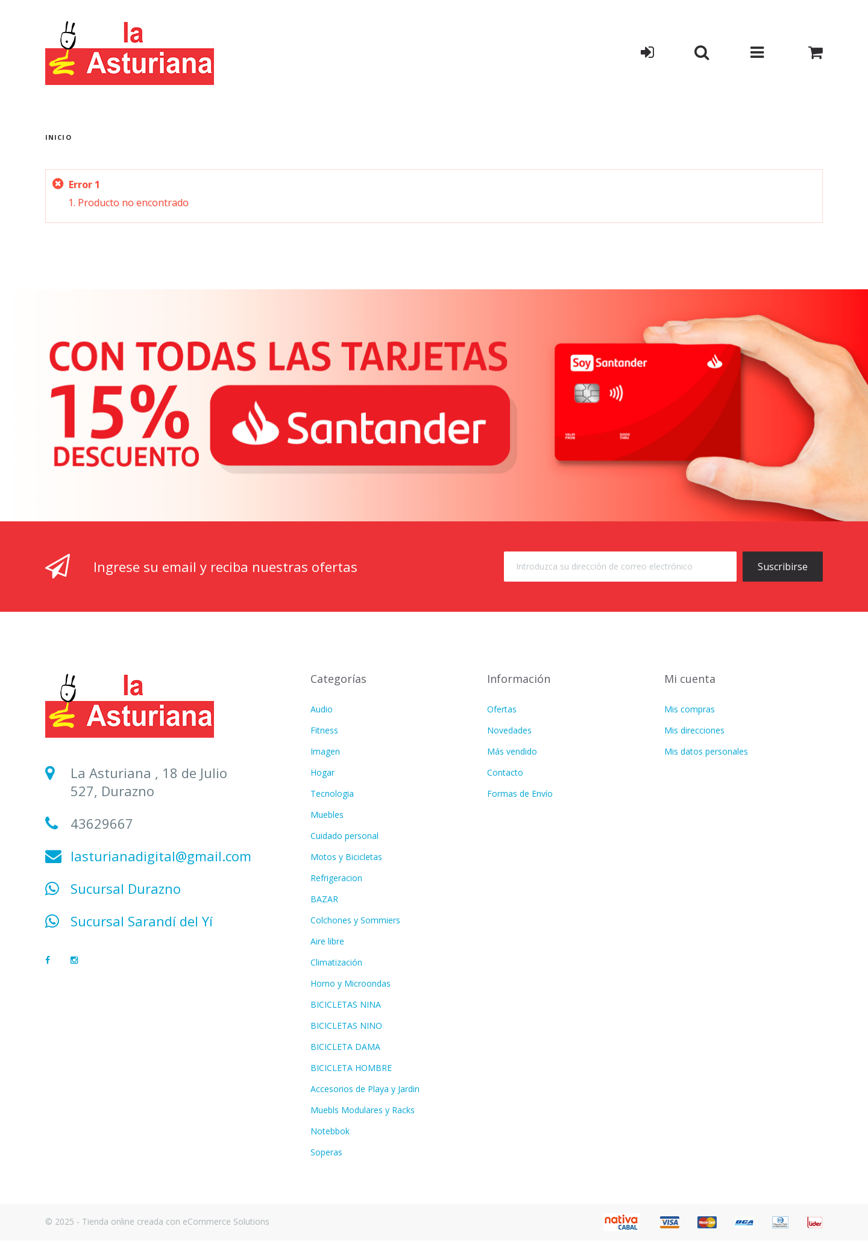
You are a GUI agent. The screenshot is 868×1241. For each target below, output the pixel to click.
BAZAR (324, 899)
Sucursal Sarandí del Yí (142, 921)
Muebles (327, 814)
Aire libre (327, 941)
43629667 (102, 823)
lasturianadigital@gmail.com (161, 856)
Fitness (324, 730)
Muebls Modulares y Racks (362, 1110)
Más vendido (512, 751)
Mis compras (689, 709)
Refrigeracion (336, 878)
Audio (321, 709)
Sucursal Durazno (126, 888)
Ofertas (502, 709)
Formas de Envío (520, 793)
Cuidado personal (344, 835)
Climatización (336, 962)
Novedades (509, 730)
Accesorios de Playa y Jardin (365, 1089)
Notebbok (330, 1131)
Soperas (326, 1152)
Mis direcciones (694, 730)
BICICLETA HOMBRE (351, 1067)
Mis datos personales (706, 751)
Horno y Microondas (350, 983)
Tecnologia (332, 793)
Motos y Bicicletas (346, 856)
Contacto (505, 772)
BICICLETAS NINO (346, 1025)
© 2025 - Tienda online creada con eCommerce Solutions (157, 1221)
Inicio (58, 137)
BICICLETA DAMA (345, 1046)
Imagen (325, 751)
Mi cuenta (689, 678)
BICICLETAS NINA (345, 1004)
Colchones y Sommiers (355, 920)
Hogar (322, 772)
